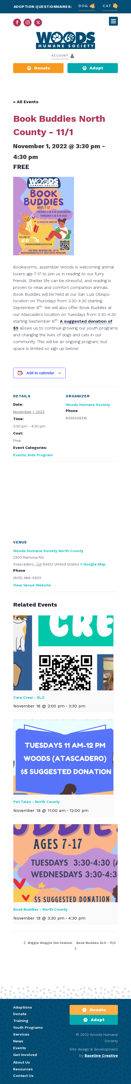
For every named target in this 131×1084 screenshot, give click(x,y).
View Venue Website (32, 585)
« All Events (25, 101)
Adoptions (22, 1007)
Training (20, 1021)
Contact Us (23, 1076)
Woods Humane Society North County (48, 551)
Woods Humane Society (88, 405)
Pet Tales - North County (36, 802)
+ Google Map (93, 564)
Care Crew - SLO (29, 697)
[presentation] (63, 652)
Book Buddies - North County (40, 909)
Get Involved (25, 1055)
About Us (21, 1062)
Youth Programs (28, 1027)
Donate (20, 1014)
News (18, 1041)
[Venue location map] (65, 499)
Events (19, 455)
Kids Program (40, 455)
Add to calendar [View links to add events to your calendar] (40, 373)
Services (21, 1034)
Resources (23, 1069)
